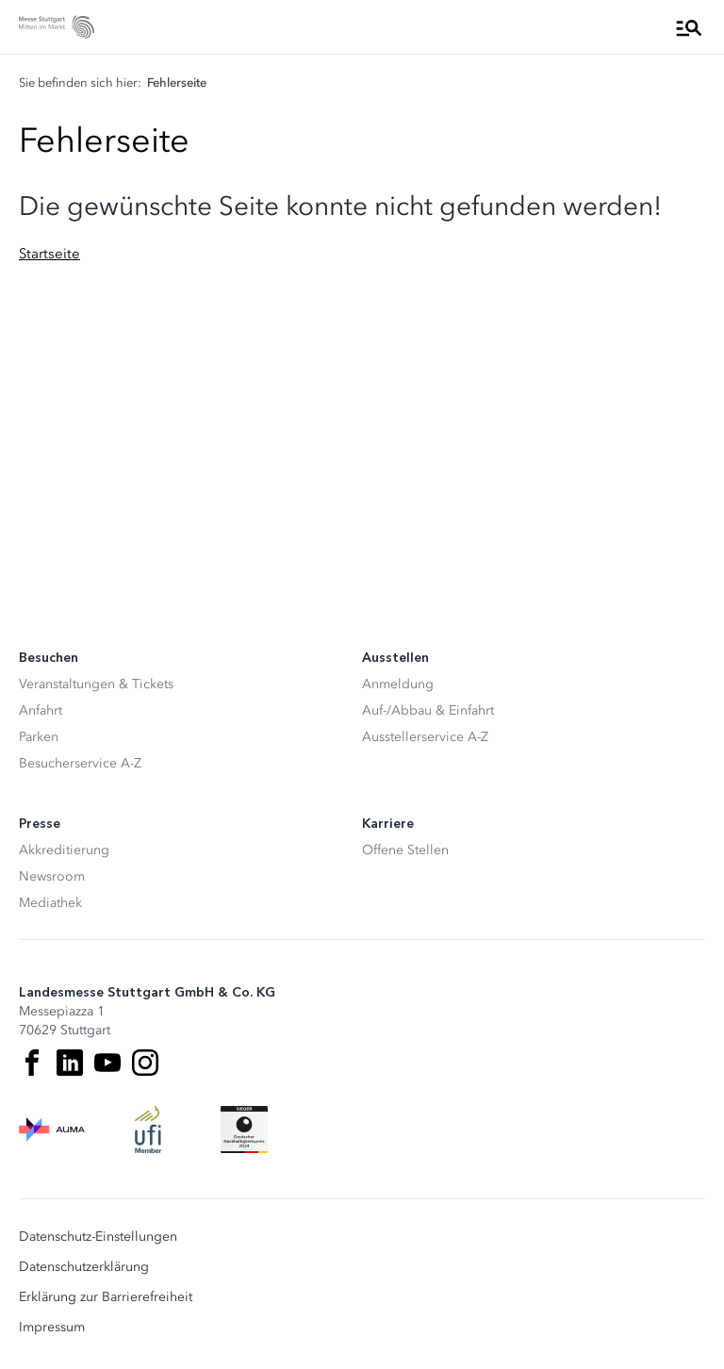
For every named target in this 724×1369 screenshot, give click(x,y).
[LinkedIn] (70, 1062)
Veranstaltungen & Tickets (96, 684)
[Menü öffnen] (689, 27)
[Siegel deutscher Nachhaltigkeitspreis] (244, 1129)
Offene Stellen (405, 850)
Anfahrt (40, 710)
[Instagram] (145, 1062)
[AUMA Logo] (52, 1129)
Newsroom (52, 876)
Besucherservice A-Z (80, 763)
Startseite (49, 253)
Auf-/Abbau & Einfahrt (428, 710)
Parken (38, 737)
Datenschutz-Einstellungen (98, 1237)
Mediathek (50, 903)
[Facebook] (32, 1062)
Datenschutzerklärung (84, 1267)
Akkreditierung (64, 850)
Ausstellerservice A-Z (425, 737)
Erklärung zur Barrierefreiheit (105, 1297)
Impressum (52, 1327)
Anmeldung (398, 684)
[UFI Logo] (148, 1129)
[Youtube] (107, 1062)
